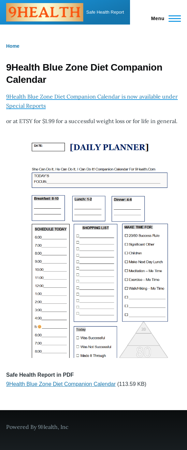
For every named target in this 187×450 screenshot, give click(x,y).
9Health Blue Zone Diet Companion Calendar (61, 384)
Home (12, 46)
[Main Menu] (164, 18)
